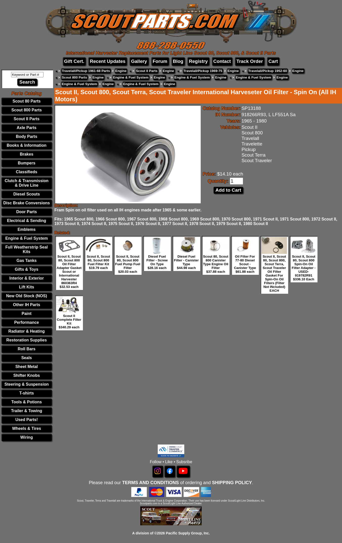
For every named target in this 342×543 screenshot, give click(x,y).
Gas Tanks (26, 260)
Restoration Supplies (26, 340)
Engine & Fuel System (26, 238)
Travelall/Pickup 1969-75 (203, 71)
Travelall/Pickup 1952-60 (267, 71)
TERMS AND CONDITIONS (150, 482)
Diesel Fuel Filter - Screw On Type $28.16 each (157, 262)
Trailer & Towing (26, 411)
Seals (26, 358)
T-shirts (26, 393)
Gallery (139, 61)
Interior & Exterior (26, 278)
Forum (160, 61)
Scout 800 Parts (26, 110)
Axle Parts (26, 128)
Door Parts (26, 212)
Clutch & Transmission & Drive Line (26, 183)
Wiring (26, 437)
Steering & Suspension (27, 384)
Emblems (27, 229)
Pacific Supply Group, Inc (187, 533)
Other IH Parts (26, 305)
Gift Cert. (74, 61)
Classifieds (26, 172)
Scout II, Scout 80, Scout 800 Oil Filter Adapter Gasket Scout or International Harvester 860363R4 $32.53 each (69, 272)
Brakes (26, 154)
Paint (27, 313)
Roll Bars (26, 349)
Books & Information (26, 145)
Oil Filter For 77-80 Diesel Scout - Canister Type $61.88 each (245, 264)
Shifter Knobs (26, 375)
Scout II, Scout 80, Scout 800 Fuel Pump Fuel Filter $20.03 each (127, 264)
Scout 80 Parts (27, 101)
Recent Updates (107, 61)
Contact (222, 61)
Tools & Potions (26, 402)
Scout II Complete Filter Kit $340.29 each (69, 321)
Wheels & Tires (26, 428)
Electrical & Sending (26, 220)
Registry (198, 61)
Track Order (249, 61)
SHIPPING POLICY (232, 482)
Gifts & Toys (26, 269)
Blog (178, 61)
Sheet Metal (26, 366)
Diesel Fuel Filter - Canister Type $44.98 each (186, 262)
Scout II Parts (26, 119)
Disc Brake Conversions (26, 203)
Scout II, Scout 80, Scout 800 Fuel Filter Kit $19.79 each (98, 262)
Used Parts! (26, 419)
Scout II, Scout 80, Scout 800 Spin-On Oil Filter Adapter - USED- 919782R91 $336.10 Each (303, 268)
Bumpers (26, 163)
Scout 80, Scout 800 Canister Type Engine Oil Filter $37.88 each (215, 264)
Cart (273, 61)
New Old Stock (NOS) (26, 296)
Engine (120, 71)
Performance (26, 322)
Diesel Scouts (26, 194)
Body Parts (26, 136)
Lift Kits (26, 287)
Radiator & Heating (26, 331)
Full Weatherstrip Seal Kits (26, 249)
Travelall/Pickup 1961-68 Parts (86, 71)
